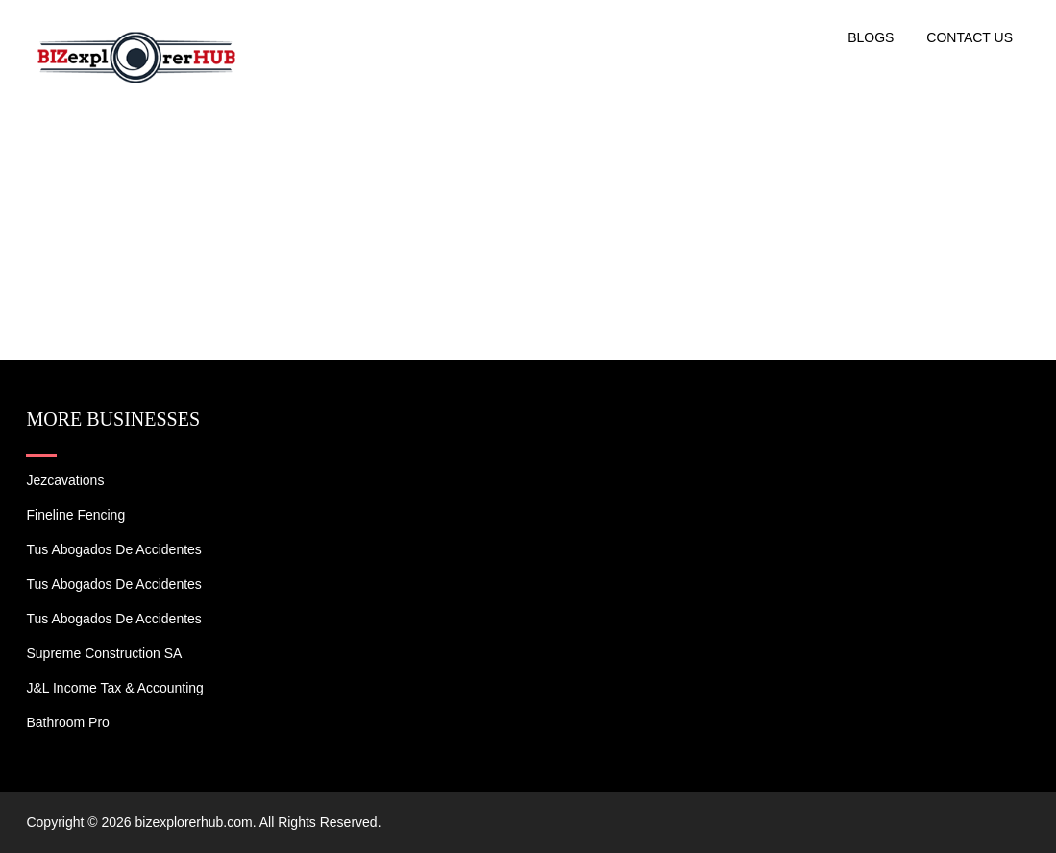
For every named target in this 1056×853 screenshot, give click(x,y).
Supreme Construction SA (104, 653)
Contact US (969, 37)
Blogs (870, 37)
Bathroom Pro (67, 722)
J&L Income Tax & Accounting (114, 687)
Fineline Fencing (75, 515)
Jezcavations (65, 480)
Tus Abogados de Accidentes (113, 549)
